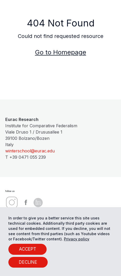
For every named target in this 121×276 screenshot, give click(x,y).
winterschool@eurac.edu (30, 150)
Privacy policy (76, 239)
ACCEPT (27, 249)
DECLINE (28, 262)
